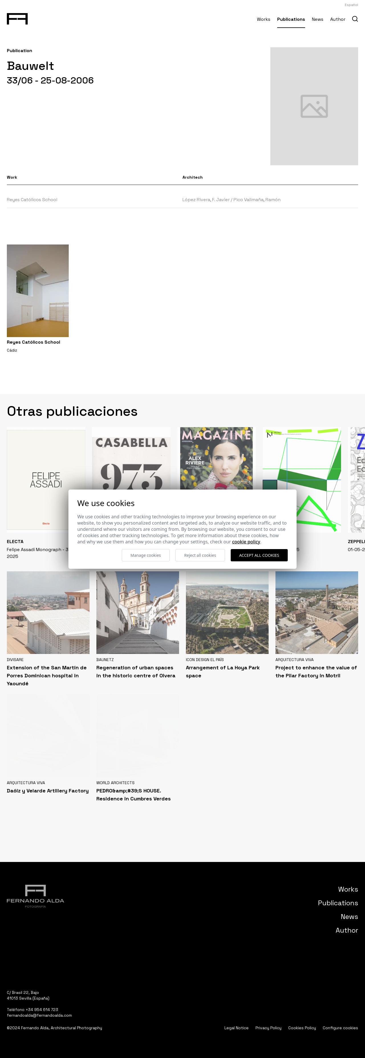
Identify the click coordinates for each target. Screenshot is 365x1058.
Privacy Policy (268, 1027)
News (317, 19)
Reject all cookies (200, 555)
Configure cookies (340, 1027)
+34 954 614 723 (42, 1009)
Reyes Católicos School (32, 200)
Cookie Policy (246, 542)
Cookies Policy (302, 1027)
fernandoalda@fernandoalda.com (39, 1015)
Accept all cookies (259, 555)
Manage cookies (146, 555)
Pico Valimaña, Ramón (257, 200)
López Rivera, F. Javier (206, 200)
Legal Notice (236, 1027)
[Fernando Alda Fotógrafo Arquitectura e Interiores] (17, 17)
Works (263, 19)
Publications (291, 19)
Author (337, 19)
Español (351, 5)
